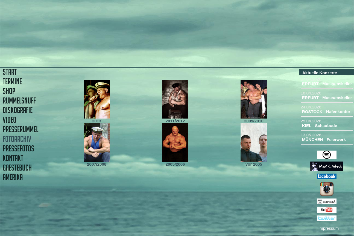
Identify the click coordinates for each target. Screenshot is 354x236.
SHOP (9, 91)
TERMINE (12, 81)
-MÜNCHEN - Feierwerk (323, 139)
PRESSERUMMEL (20, 129)
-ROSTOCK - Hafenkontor (325, 111)
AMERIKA (13, 177)
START (10, 71)
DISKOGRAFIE (18, 110)
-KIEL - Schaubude (319, 125)
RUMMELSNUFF (19, 100)
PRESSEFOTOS (18, 148)
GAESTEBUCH (17, 167)
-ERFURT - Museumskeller (326, 83)
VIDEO (9, 119)
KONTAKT (13, 158)
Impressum (328, 228)
